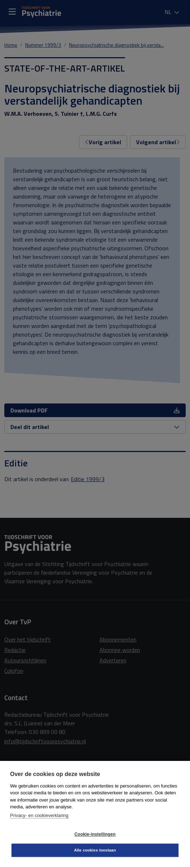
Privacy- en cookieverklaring (39, 815)
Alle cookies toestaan (95, 850)
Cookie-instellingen (94, 834)
